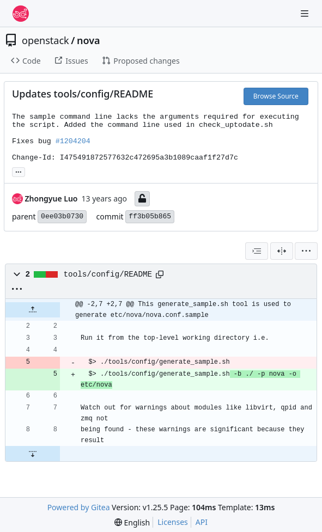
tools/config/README (108, 274)
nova (88, 40)
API (202, 522)
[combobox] (256, 251)
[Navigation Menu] (306, 13)
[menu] (306, 251)
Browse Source (276, 96)
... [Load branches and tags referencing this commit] (18, 171)
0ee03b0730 (62, 216)
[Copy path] (159, 274)
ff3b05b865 (150, 216)
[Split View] (281, 251)
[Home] (20, 13)
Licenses (172, 522)
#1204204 (73, 141)
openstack (45, 40)
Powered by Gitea (78, 507)
